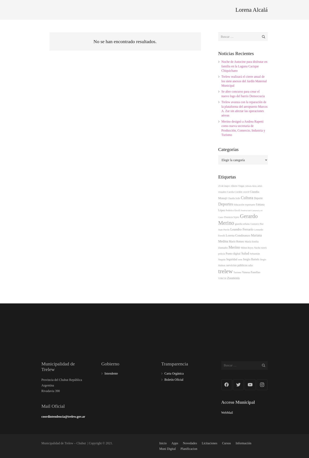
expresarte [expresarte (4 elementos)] (250, 204)
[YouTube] (250, 384)
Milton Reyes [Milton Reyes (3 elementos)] (247, 248)
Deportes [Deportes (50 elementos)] (225, 204)
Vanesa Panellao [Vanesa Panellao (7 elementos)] (251, 272)
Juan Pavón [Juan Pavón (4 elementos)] (224, 229)
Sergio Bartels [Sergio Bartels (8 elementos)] (251, 259)
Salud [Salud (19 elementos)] (245, 253)
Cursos (226, 443)
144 (253, 323)
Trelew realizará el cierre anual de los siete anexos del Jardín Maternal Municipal (244, 81)
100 (136, 324)
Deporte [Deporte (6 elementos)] (258, 198)
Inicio (163, 443)
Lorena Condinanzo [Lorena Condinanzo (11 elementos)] (238, 235)
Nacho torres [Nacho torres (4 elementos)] (260, 247)
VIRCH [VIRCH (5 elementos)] (222, 278)
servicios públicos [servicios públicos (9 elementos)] (236, 265)
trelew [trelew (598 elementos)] (225, 271)
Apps (174, 443)
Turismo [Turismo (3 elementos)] (237, 272)
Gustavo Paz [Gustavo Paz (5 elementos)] (257, 223)
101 (96, 324)
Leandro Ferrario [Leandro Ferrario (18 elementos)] (242, 229)
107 (175, 324)
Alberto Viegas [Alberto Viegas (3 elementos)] (238, 186)
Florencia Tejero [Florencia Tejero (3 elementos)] (231, 217)
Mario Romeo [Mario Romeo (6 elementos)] (236, 241)
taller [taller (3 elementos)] (250, 265)
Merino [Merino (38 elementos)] (234, 247)
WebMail (227, 412)
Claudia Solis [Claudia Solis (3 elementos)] (234, 198)
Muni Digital (167, 448)
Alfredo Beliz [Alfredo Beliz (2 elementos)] (251, 186)
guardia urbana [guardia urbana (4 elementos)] (242, 224)
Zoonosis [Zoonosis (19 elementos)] (233, 278)
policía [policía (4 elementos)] (221, 253)
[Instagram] (262, 384)
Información (243, 443)
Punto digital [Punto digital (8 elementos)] (233, 253)
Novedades (190, 443)
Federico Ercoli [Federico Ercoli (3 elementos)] (233, 210)
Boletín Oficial (174, 379)
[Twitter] (238, 384)
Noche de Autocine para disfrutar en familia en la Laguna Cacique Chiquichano (244, 66)
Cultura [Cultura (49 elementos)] (247, 198)
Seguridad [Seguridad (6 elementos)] (231, 259)
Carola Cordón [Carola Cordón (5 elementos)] (234, 191)
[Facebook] (226, 384)
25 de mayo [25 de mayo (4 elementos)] (224, 186)
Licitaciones (209, 443)
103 (214, 324)
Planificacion (189, 448)
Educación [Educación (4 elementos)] (239, 204)
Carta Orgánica (174, 373)
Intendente (111, 373)
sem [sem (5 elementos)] (240, 259)
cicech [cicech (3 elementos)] (246, 192)
